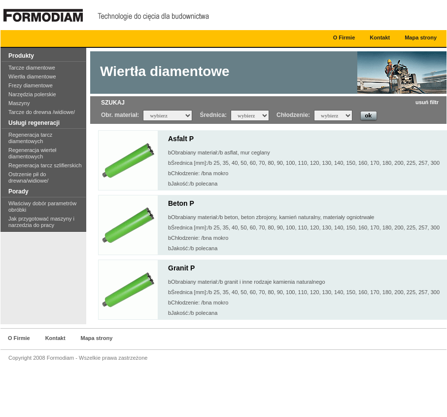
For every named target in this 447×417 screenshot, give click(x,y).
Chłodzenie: (293, 115)
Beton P (181, 203)
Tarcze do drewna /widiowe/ (41, 112)
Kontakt (380, 37)
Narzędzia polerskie (32, 94)
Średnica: (213, 115)
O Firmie (344, 37)
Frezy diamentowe (30, 85)
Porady (18, 191)
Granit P (181, 268)
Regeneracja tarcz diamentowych (30, 138)
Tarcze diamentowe (31, 68)
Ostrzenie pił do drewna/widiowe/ (28, 177)
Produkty (21, 55)
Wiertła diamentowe (32, 76)
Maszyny (19, 103)
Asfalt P (181, 139)
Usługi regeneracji (34, 122)
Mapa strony (421, 37)
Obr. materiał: (120, 115)
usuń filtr (427, 102)
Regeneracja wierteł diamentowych (32, 153)
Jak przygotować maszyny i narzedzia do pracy (41, 222)
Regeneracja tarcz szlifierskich (45, 165)
